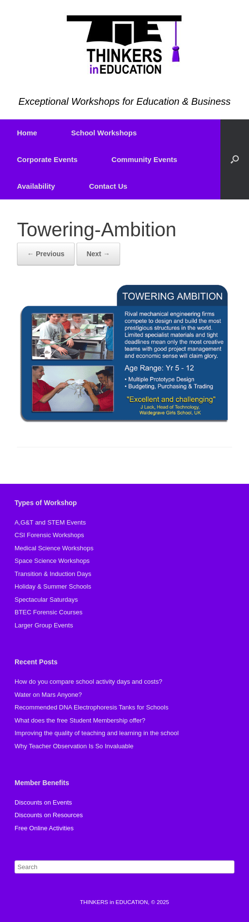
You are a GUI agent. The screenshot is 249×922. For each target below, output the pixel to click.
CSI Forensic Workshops (49, 535)
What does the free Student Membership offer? (80, 720)
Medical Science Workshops (54, 548)
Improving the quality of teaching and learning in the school (97, 733)
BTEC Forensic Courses (48, 612)
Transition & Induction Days (53, 573)
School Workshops (104, 133)
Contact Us (108, 186)
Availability (36, 186)
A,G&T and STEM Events (50, 522)
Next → (98, 254)
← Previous (45, 254)
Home (27, 133)
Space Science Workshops (52, 560)
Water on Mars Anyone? (48, 694)
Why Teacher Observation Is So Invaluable (74, 746)
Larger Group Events (44, 625)
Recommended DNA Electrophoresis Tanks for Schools (92, 707)
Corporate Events (47, 159)
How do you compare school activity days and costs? (88, 681)
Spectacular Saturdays (46, 599)
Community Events (144, 159)
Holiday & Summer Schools (53, 586)
